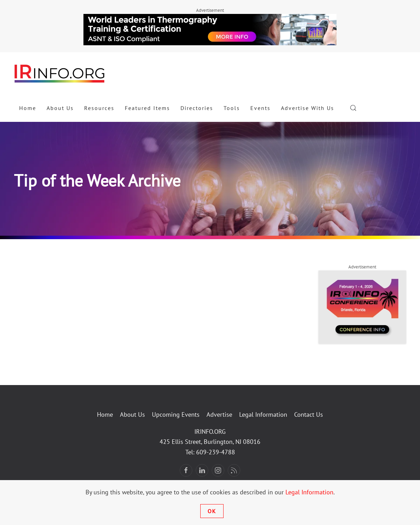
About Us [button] (60, 107)
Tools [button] (232, 107)
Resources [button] (99, 107)
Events (260, 107)
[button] (353, 108)
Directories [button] (196, 107)
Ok (212, 511)
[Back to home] (60, 73)
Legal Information (263, 414)
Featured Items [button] (147, 107)
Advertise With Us (307, 107)
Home (27, 107)
